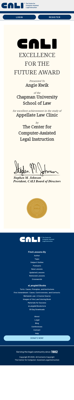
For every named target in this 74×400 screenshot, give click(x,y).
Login (19, 17)
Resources (31, 12)
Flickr (32, 246)
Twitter (45, 246)
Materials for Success (37, 302)
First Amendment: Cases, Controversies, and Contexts (37, 292)
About (68, 12)
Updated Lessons (37, 272)
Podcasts (37, 265)
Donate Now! (37, 338)
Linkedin (41, 246)
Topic (37, 259)
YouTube (28, 246)
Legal (37, 320)
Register (54, 17)
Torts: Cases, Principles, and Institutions (37, 289)
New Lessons (37, 269)
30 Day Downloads (37, 309)
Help (37, 333)
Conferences (37, 326)
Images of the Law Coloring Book (37, 299)
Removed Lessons (37, 276)
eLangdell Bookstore (37, 306)
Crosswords (37, 279)
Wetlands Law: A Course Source (37, 296)
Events (55, 12)
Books (18, 12)
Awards (44, 12)
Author (37, 255)
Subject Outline (36, 262)
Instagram (37, 246)
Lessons (6, 12)
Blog (37, 323)
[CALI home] (20, 5)
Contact (36, 330)
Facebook (50, 246)
